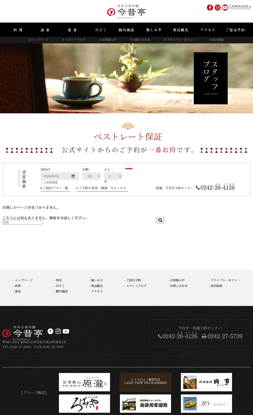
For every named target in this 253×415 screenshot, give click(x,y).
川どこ (60, 285)
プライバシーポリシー (181, 39)
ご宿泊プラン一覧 (55, 188)
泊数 (85, 169)
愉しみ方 (97, 280)
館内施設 (62, 291)
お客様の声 (109, 39)
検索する (140, 174)
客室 (59, 280)
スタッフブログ (75, 39)
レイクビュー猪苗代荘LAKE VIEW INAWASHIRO (145, 381)
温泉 (18, 291)
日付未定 (50, 182)
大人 (107, 169)
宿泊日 (45, 169)
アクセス (97, 291)
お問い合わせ (141, 39)
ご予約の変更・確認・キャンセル (102, 188)
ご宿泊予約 (133, 280)
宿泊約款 (218, 39)
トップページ (40, 39)
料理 (18, 285)
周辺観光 (97, 285)
